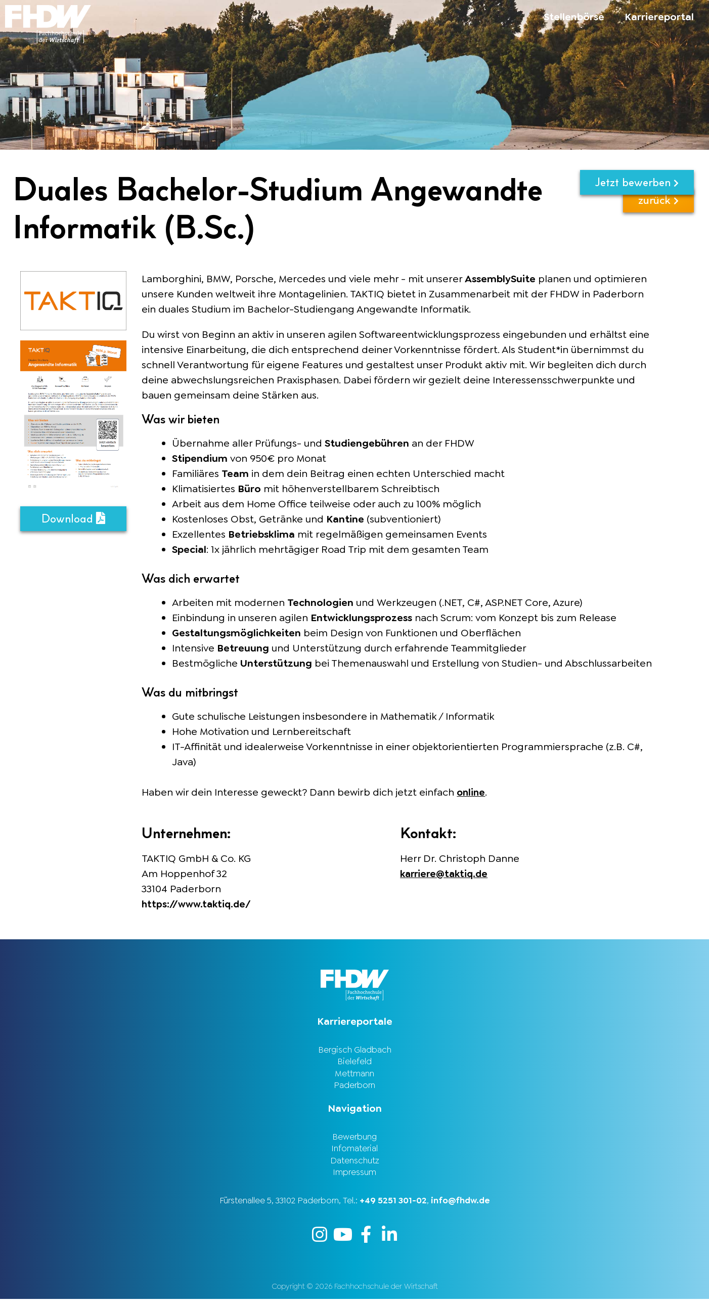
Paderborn (354, 1087)
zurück (658, 215)
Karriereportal (659, 16)
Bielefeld (354, 1062)
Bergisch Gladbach (354, 1049)
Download (73, 518)
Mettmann (354, 1074)
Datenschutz (354, 1164)
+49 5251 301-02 (393, 1205)
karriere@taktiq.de (446, 873)
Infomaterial (354, 1152)
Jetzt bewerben (637, 182)
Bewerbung (354, 1139)
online (471, 792)
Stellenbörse (574, 16)
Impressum (354, 1177)
